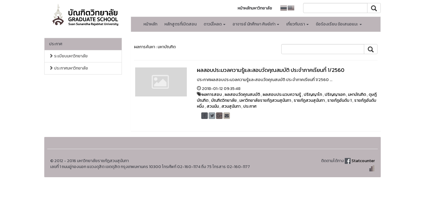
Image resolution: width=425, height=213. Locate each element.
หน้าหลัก (150, 24)
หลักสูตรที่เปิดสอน (180, 24)
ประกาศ (55, 44)
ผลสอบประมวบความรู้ (282, 94)
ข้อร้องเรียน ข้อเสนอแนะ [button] (339, 24)
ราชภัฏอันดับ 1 (339, 100)
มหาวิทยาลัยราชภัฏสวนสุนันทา (265, 100)
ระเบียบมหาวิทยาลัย (68, 56)
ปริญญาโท (313, 94)
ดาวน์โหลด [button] (214, 24)
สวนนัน (213, 106)
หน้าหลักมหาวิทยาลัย (255, 8)
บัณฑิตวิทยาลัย (224, 100)
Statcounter (363, 161)
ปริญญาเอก (335, 94)
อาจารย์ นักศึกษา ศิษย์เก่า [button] (256, 24)
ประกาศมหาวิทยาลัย (68, 68)
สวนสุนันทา (231, 106)
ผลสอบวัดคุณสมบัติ (242, 94)
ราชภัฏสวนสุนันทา (309, 100)
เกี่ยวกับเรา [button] (297, 24)
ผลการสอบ (212, 94)
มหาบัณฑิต (357, 94)
